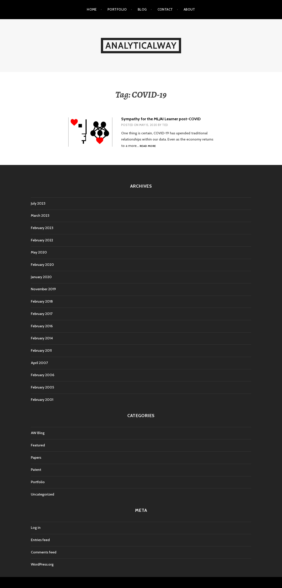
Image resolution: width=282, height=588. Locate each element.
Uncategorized (42, 494)
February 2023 (42, 228)
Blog (142, 9)
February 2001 (42, 400)
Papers (36, 457)
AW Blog (38, 433)
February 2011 (41, 350)
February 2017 (41, 314)
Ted (165, 125)
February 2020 (42, 265)
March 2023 (40, 215)
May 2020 (39, 252)
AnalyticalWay (141, 45)
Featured (38, 445)
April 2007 (39, 363)
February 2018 (42, 301)
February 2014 (42, 338)
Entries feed (40, 540)
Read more (148, 146)
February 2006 (42, 375)
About (189, 9)
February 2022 (42, 240)
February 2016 (42, 326)
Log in (36, 527)
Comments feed (43, 552)
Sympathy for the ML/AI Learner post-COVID (161, 118)
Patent (36, 470)
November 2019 (43, 289)
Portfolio (117, 9)
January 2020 (41, 277)
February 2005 (42, 387)
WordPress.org (42, 564)
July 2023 (38, 203)
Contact (165, 9)
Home (92, 9)
